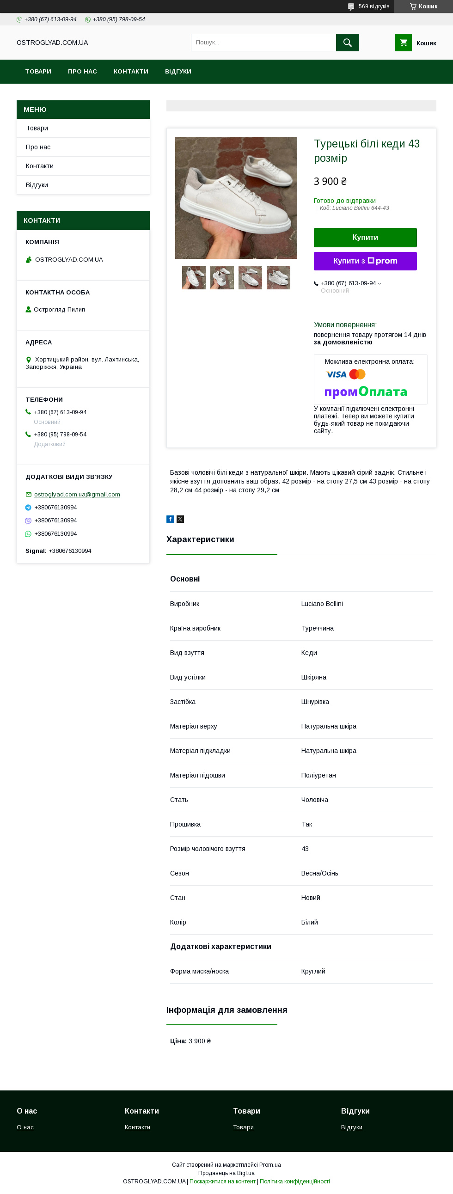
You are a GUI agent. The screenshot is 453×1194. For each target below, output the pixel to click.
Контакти (131, 71)
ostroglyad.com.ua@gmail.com (77, 494)
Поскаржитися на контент (223, 1181)
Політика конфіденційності (295, 1181)
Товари (38, 71)
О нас (25, 1127)
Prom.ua (270, 1165)
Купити (366, 237)
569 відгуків (374, 6)
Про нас (82, 71)
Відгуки (178, 71)
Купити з (365, 261)
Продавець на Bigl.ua (226, 1173)
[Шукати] (347, 42)
